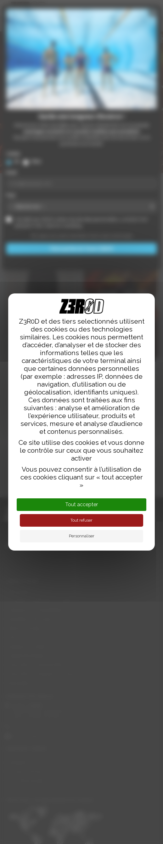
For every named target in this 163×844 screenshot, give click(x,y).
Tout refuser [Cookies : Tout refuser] (81, 520)
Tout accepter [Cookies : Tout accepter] (81, 504)
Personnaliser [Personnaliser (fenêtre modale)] (81, 536)
